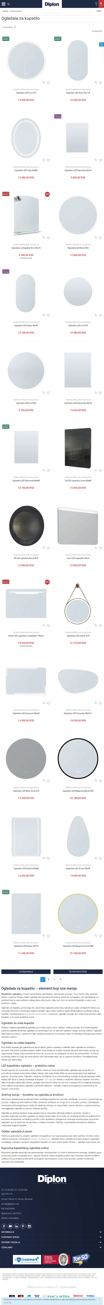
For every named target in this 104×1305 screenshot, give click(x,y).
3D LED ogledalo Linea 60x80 (78, 481)
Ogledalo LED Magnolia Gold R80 (78, 946)
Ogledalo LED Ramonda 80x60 (26, 481)
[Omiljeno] (96, 4)
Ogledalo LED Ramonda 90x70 (78, 403)
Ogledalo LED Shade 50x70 (26, 946)
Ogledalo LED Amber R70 (78, 636)
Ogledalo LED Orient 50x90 (78, 868)
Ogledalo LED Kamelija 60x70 (78, 170)
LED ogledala (50, 1079)
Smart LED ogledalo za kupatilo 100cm (26, 636)
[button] (8, 4)
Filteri (100, 11)
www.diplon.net (40, 1287)
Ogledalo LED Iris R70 (26, 93)
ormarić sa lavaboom (40, 1139)
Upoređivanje (26, 972)
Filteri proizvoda (78, 972)
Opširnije (8, 1302)
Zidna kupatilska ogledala (26, 89)
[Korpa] (101, 7)
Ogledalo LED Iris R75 (78, 325)
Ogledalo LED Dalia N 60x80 (26, 868)
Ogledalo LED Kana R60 (78, 248)
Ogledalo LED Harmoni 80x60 (26, 713)
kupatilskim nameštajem (36, 1014)
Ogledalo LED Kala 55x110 (78, 93)
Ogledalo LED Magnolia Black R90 (78, 791)
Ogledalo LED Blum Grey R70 (26, 791)
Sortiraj (5, 11)
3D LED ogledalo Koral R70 (26, 558)
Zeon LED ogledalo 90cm (78, 558)
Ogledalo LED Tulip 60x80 (26, 170)
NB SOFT (55, 1287)
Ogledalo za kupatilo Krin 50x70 (26, 248)
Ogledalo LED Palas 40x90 (26, 325)
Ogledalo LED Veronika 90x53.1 (78, 713)
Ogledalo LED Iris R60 (26, 403)
